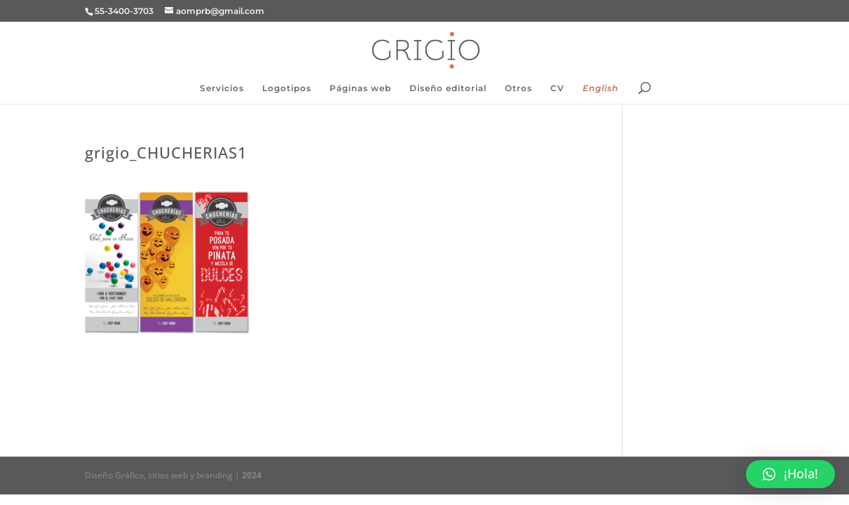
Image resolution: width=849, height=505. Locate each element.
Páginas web (360, 88)
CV (557, 88)
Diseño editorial (448, 88)
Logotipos (286, 88)
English (600, 88)
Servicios (222, 88)
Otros (518, 88)
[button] (790, 474)
